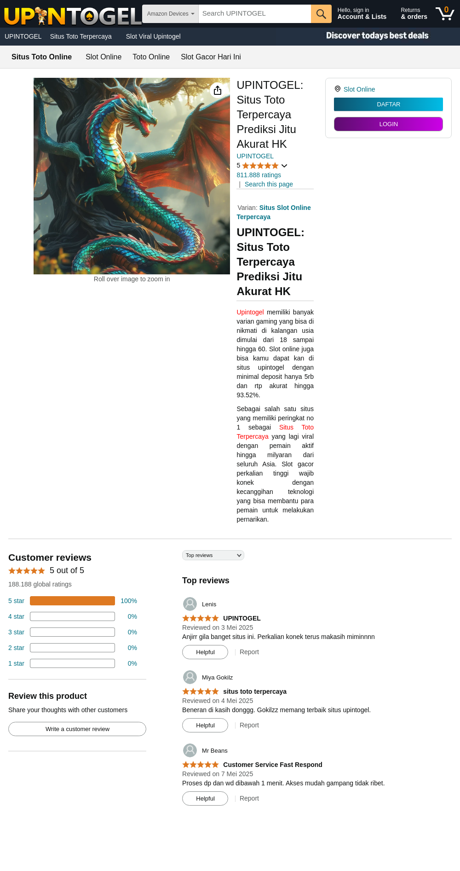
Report (249, 652)
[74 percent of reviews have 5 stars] (72, 600)
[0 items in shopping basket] (445, 13)
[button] (217, 90)
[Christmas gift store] (368, 37)
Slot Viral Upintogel (153, 36)
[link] (339, 89)
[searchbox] (255, 14)
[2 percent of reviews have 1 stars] (72, 663)
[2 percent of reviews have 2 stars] (72, 647)
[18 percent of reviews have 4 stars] (72, 616)
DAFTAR (388, 104)
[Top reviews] (230, 681)
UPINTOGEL (23, 36)
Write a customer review (77, 729)
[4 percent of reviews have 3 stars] (72, 632)
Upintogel (250, 312)
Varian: (248, 207)
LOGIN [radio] (389, 124)
